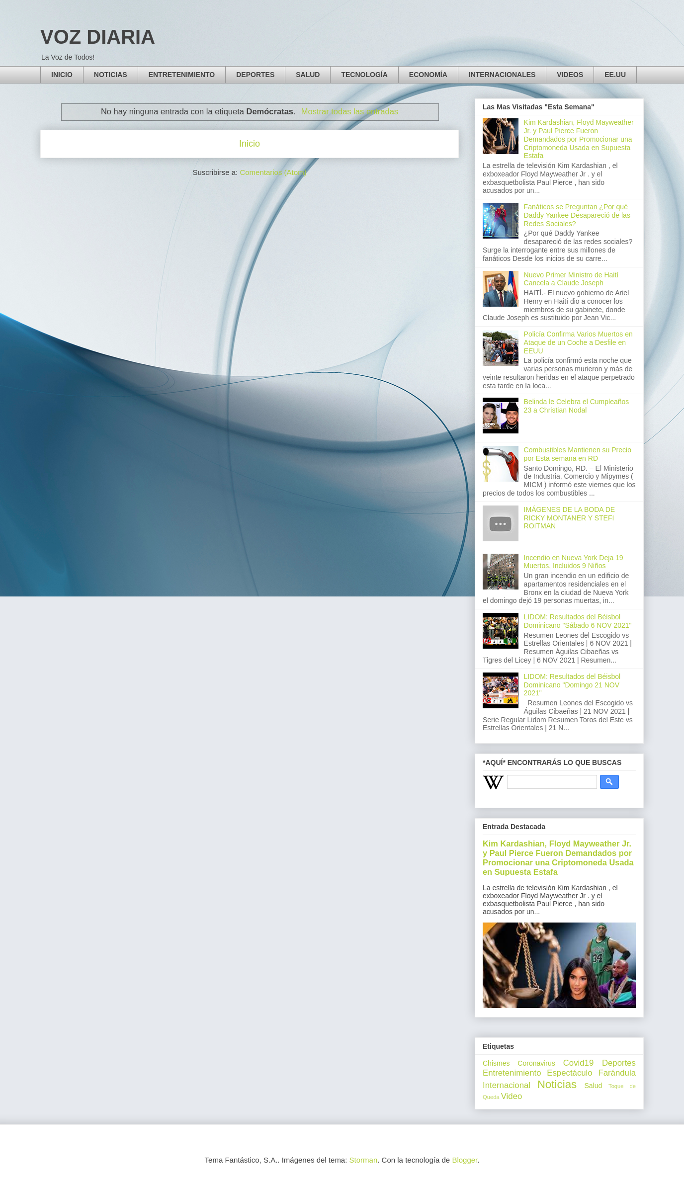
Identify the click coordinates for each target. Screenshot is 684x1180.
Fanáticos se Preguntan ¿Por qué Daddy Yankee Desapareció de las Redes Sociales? (577, 215)
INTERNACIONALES (502, 75)
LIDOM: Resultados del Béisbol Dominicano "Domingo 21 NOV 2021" (572, 685)
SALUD (308, 75)
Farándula (617, 1073)
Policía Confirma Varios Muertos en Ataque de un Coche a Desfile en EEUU (578, 342)
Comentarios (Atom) (273, 172)
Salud (593, 1086)
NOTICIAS (110, 75)
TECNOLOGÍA (364, 75)
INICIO (62, 75)
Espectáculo (569, 1073)
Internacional (506, 1085)
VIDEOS (570, 75)
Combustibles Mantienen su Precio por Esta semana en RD (577, 454)
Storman (363, 1160)
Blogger (464, 1160)
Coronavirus (536, 1063)
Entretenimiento (512, 1073)
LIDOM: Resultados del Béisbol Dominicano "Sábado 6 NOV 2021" (578, 621)
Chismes (496, 1063)
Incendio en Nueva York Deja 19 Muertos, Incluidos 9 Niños (573, 562)
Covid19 (578, 1063)
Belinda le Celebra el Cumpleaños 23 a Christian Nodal (576, 406)
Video (511, 1096)
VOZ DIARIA (97, 37)
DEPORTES (255, 75)
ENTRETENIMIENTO (182, 75)
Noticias (557, 1084)
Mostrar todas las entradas (349, 111)
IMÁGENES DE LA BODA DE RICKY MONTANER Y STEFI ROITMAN (569, 518)
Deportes (619, 1063)
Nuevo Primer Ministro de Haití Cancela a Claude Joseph (571, 279)
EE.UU (615, 75)
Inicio (249, 144)
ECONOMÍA (428, 75)
